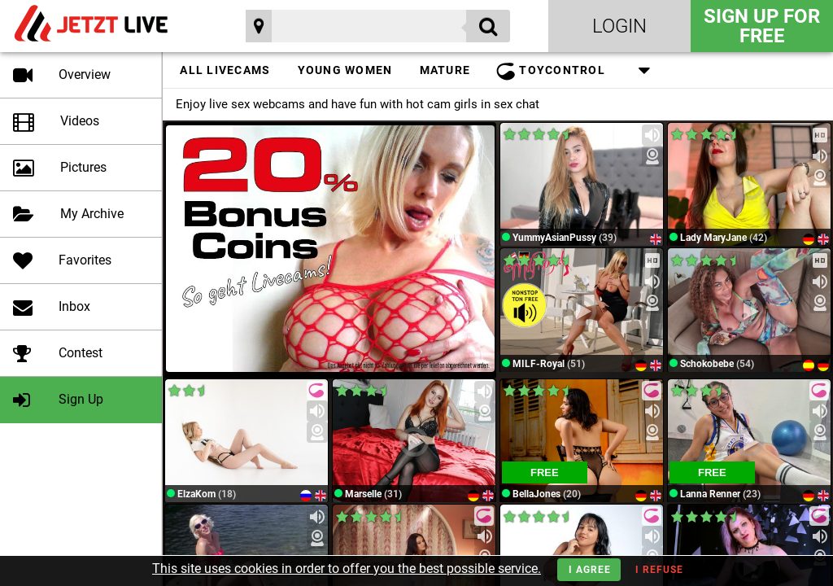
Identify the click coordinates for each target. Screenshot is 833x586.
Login (619, 26)
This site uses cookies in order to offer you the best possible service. (346, 568)
